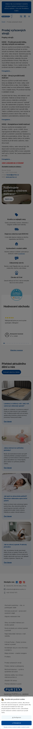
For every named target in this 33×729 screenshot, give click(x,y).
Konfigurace (16, 717)
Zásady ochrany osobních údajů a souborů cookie (16, 727)
